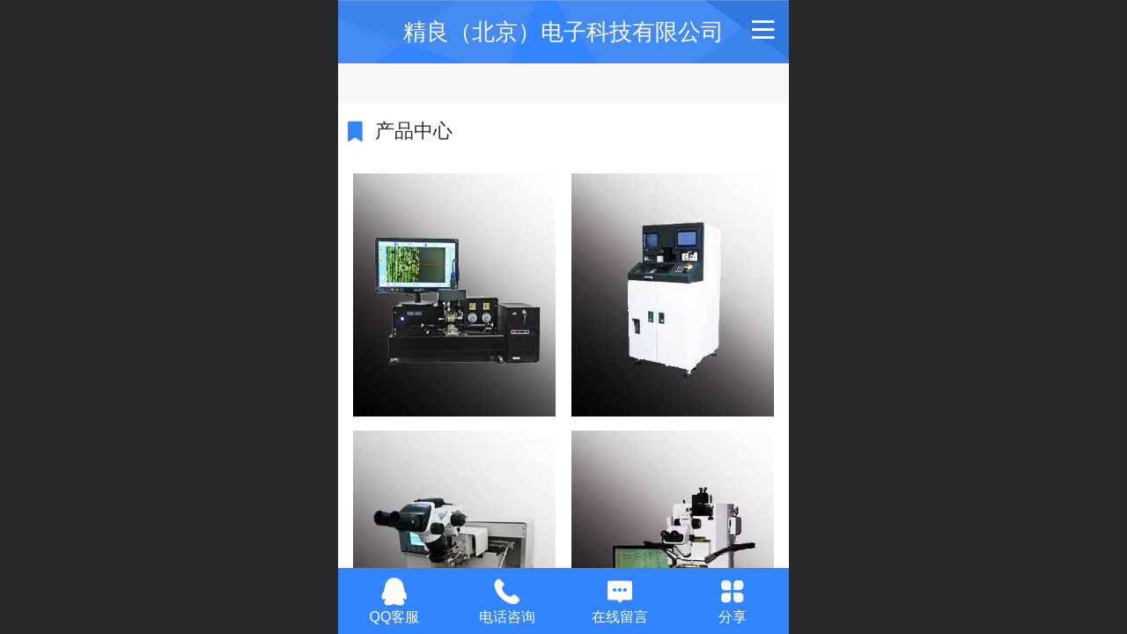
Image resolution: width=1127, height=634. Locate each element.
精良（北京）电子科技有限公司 (563, 31)
